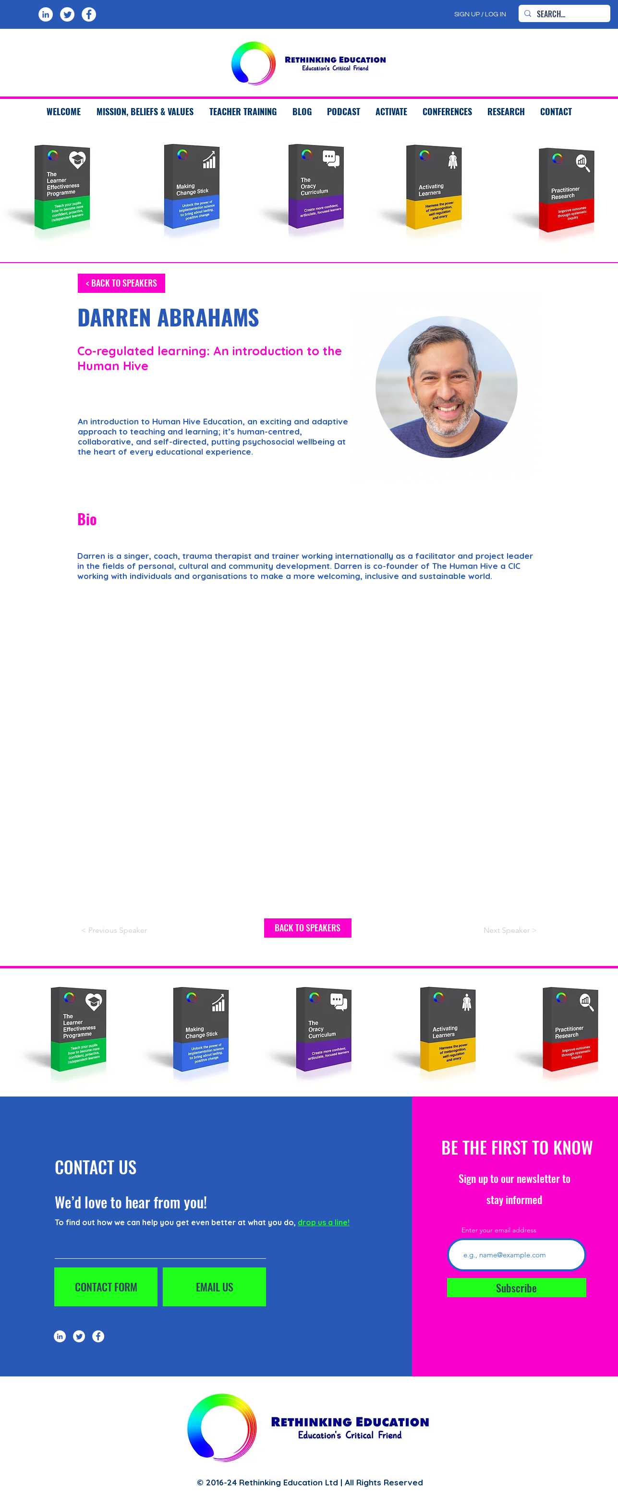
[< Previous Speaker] (127, 931)
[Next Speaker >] (491, 931)
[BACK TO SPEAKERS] (307, 928)
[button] (242, 111)
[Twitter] (67, 14)
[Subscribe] (516, 1287)
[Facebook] (89, 14)
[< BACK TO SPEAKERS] (121, 283)
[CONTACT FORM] (106, 1286)
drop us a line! (324, 1222)
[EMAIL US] (214, 1286)
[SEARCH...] (563, 14)
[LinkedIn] (45, 14)
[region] (185, 193)
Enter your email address (498, 1230)
